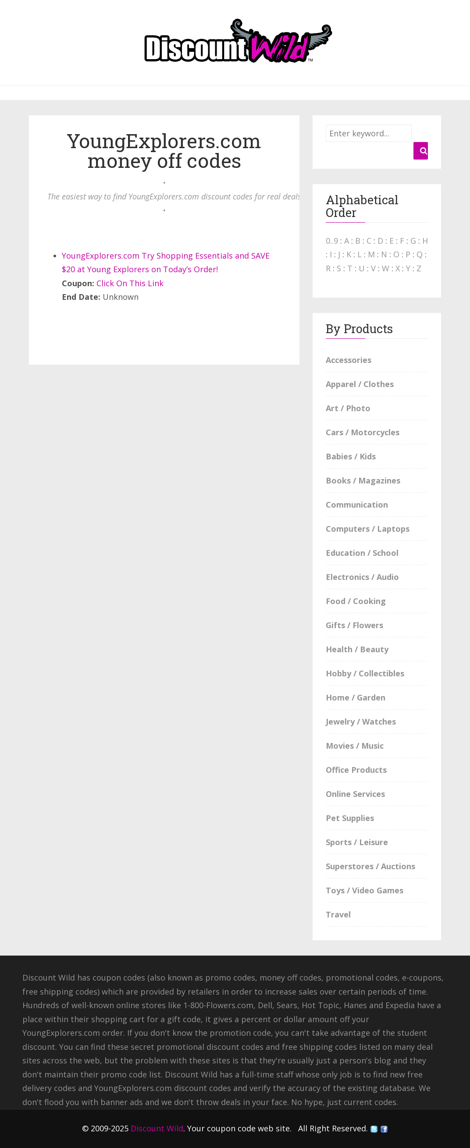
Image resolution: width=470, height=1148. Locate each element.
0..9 (332, 240)
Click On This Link (130, 283)
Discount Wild (157, 1128)
